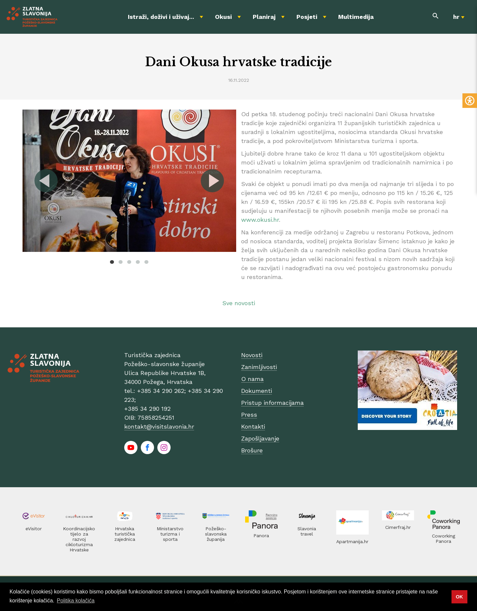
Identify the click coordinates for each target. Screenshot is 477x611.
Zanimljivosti (259, 366)
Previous (46, 180)
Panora (261, 535)
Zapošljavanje (260, 438)
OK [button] (459, 596)
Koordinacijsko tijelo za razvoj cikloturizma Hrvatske (79, 539)
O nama (252, 378)
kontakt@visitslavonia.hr (159, 426)
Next (212, 180)
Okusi (223, 16)
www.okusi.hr (260, 219)
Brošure (252, 450)
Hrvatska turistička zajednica (124, 534)
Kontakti (253, 426)
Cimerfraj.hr (398, 527)
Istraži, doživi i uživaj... (161, 16)
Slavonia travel (306, 531)
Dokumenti (256, 390)
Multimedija (356, 16)
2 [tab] (120, 261)
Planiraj (264, 16)
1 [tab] (112, 261)
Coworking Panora (443, 538)
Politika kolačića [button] (76, 600)
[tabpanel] (129, 181)
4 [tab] (137, 261)
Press (249, 414)
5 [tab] (146, 261)
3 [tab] (129, 261)
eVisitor (34, 528)
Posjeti (306, 16)
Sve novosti (238, 303)
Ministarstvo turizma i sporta (170, 534)
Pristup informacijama (272, 402)
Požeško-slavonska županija (216, 534)
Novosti (251, 355)
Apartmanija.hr (352, 541)
